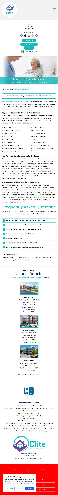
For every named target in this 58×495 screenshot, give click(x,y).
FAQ (42, 480)
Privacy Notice (29, 456)
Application (29, 40)
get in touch (17, 260)
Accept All (29, 488)
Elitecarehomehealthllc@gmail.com (29, 374)
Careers (42, 475)
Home (4, 89)
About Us (42, 470)
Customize (10, 488)
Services (10, 89)
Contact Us (42, 489)
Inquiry (29, 48)
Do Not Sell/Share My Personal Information (29, 458)
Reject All (19, 488)
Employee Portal (29, 44)
